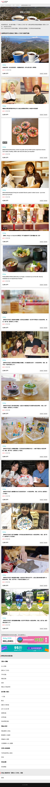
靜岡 (13, 5)
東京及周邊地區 (8, 5)
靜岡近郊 (17, 5)
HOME (2, 5)
